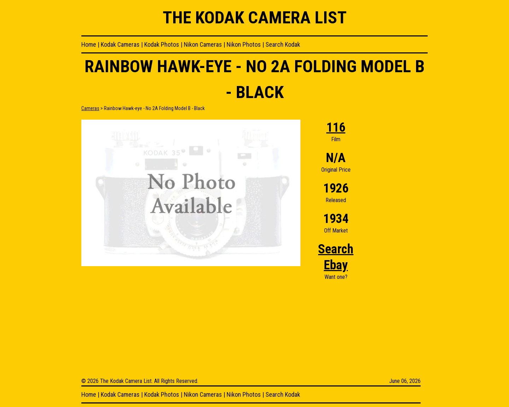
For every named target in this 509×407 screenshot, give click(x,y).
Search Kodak (282, 44)
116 (335, 127)
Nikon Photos (244, 44)
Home (88, 44)
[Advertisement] (399, 226)
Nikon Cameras (203, 44)
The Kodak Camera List (255, 17)
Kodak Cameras (120, 44)
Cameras (90, 108)
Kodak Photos (161, 44)
